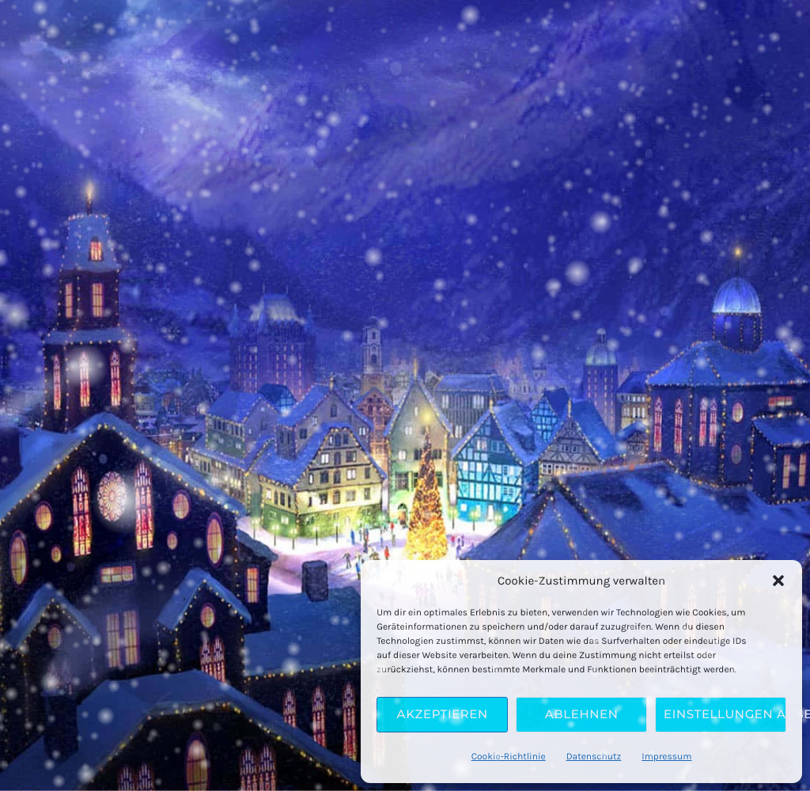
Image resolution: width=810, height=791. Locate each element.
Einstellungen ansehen (725, 713)
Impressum (666, 757)
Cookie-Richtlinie (508, 757)
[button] (778, 581)
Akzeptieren (442, 713)
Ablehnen (582, 713)
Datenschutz (594, 757)
